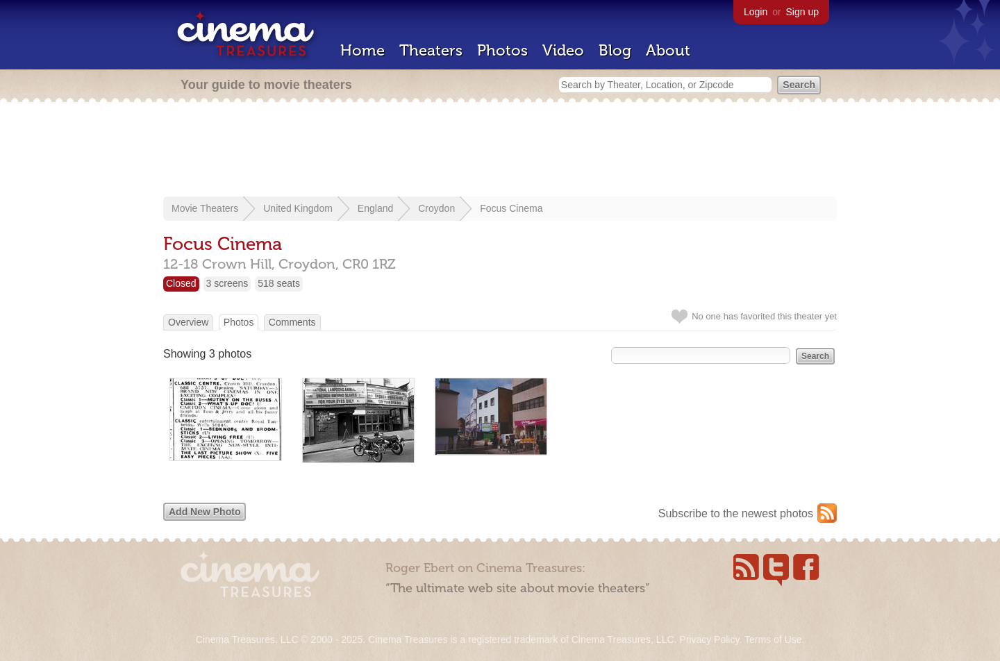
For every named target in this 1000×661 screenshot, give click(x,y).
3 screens (227, 283)
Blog (615, 50)
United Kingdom (298, 208)
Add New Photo (204, 511)
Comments (292, 322)
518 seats (279, 283)
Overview (188, 322)
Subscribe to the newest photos (735, 513)
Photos (502, 50)
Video (563, 50)
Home (362, 50)
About (668, 50)
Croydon (436, 208)
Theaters (430, 50)
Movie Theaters (205, 208)
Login (755, 11)
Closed (181, 283)
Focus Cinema (511, 208)
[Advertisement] (500, 150)
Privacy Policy (709, 639)
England (375, 208)
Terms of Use (772, 639)
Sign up (802, 11)
